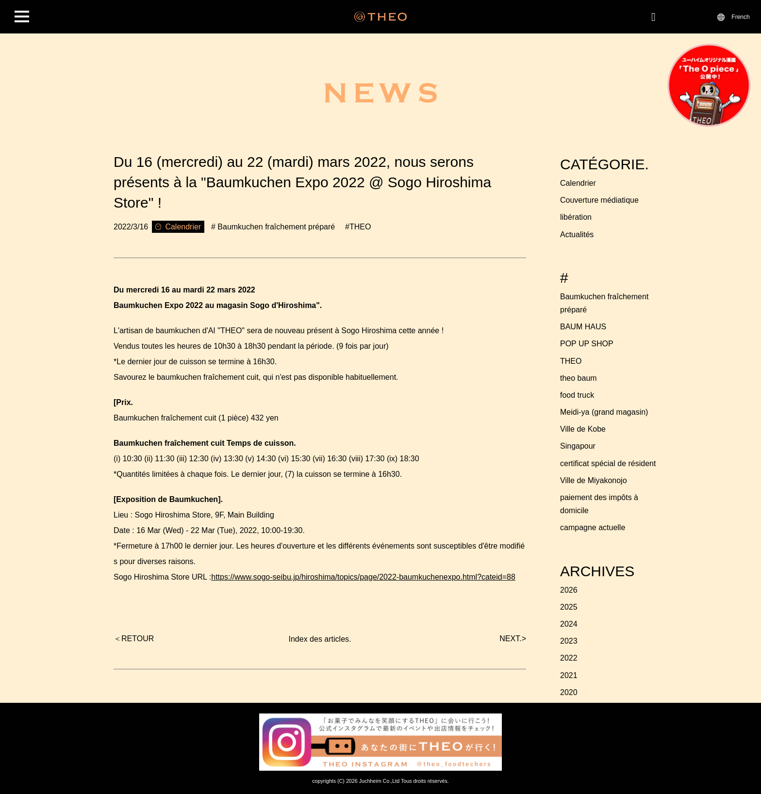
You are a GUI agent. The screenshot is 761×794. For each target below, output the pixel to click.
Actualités (577, 234)
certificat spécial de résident (608, 463)
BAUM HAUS (583, 327)
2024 (569, 624)
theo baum (578, 378)
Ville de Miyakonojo (593, 480)
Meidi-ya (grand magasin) (604, 412)
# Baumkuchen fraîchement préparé (273, 227)
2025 (569, 607)
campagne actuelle (592, 527)
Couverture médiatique (599, 200)
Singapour (578, 446)
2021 (569, 675)
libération (576, 217)
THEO (570, 361)
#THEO (358, 227)
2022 (569, 658)
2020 (569, 692)
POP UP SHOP (586, 344)
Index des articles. (320, 639)
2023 (569, 641)
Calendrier (578, 183)
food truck (577, 395)
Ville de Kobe (583, 429)
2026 (569, 590)
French (740, 16)
